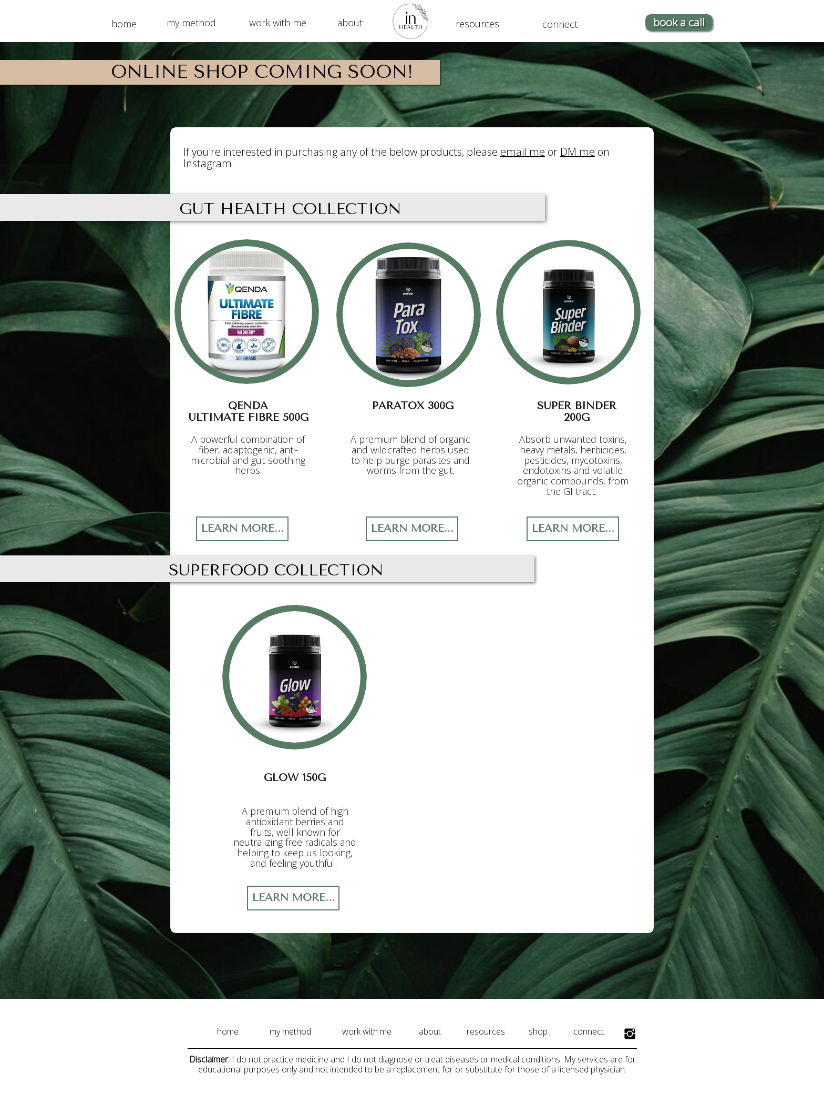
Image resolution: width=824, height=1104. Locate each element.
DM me (577, 152)
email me (522, 152)
